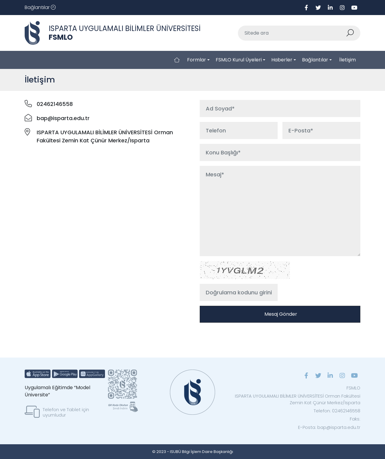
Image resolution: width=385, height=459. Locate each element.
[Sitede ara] (292, 33)
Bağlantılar (315, 59)
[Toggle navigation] (40, 7)
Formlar (196, 59)
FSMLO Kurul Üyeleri (239, 59)
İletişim (347, 59)
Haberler (281, 59)
